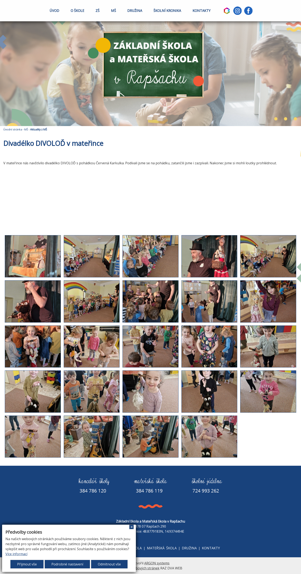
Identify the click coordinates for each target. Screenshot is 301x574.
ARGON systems (157, 563)
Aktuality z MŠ (38, 129)
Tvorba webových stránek (139, 568)
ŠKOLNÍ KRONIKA (167, 10)
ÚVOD (54, 10)
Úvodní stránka (12, 129)
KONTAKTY (201, 10)
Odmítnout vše (109, 564)
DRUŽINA (134, 10)
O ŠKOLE (77, 10)
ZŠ (97, 10)
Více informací (16, 554)
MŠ (113, 10)
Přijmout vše (27, 564)
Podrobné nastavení (67, 564)
